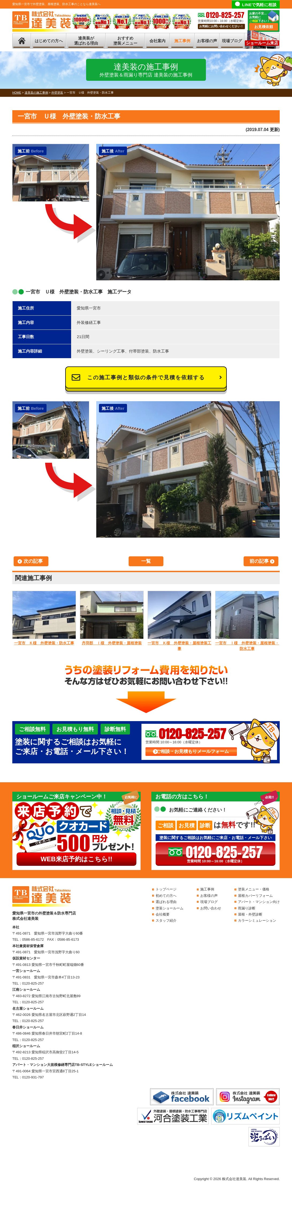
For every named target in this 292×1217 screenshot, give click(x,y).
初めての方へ (166, 896)
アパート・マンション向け (259, 902)
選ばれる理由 (166, 902)
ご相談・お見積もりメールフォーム (192, 751)
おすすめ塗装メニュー (125, 41)
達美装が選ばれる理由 (86, 41)
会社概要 (163, 914)
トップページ (166, 889)
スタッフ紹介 (166, 921)
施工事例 (182, 41)
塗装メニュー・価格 (253, 889)
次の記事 (33, 561)
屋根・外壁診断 (250, 914)
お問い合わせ (210, 908)
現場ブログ (232, 41)
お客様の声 (207, 41)
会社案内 (157, 41)
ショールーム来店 (262, 43)
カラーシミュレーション (257, 921)
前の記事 (259, 561)
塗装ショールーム (169, 908)
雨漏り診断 (246, 908)
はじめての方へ (49, 41)
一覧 (146, 561)
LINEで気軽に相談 (259, 4)
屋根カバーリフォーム (255, 896)
